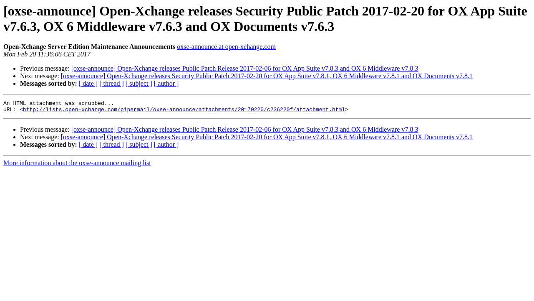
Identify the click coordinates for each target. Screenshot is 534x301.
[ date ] (88, 83)
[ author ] (166, 83)
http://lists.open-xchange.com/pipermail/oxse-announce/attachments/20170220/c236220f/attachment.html (184, 111)
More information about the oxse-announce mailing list (77, 165)
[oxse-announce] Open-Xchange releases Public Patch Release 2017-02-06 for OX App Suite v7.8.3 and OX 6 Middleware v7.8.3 (244, 68)
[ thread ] (111, 83)
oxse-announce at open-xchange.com (226, 46)
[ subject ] (139, 83)
